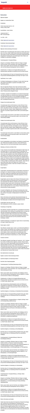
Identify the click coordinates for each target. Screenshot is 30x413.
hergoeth (4, 2)
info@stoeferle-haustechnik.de (8, 40)
